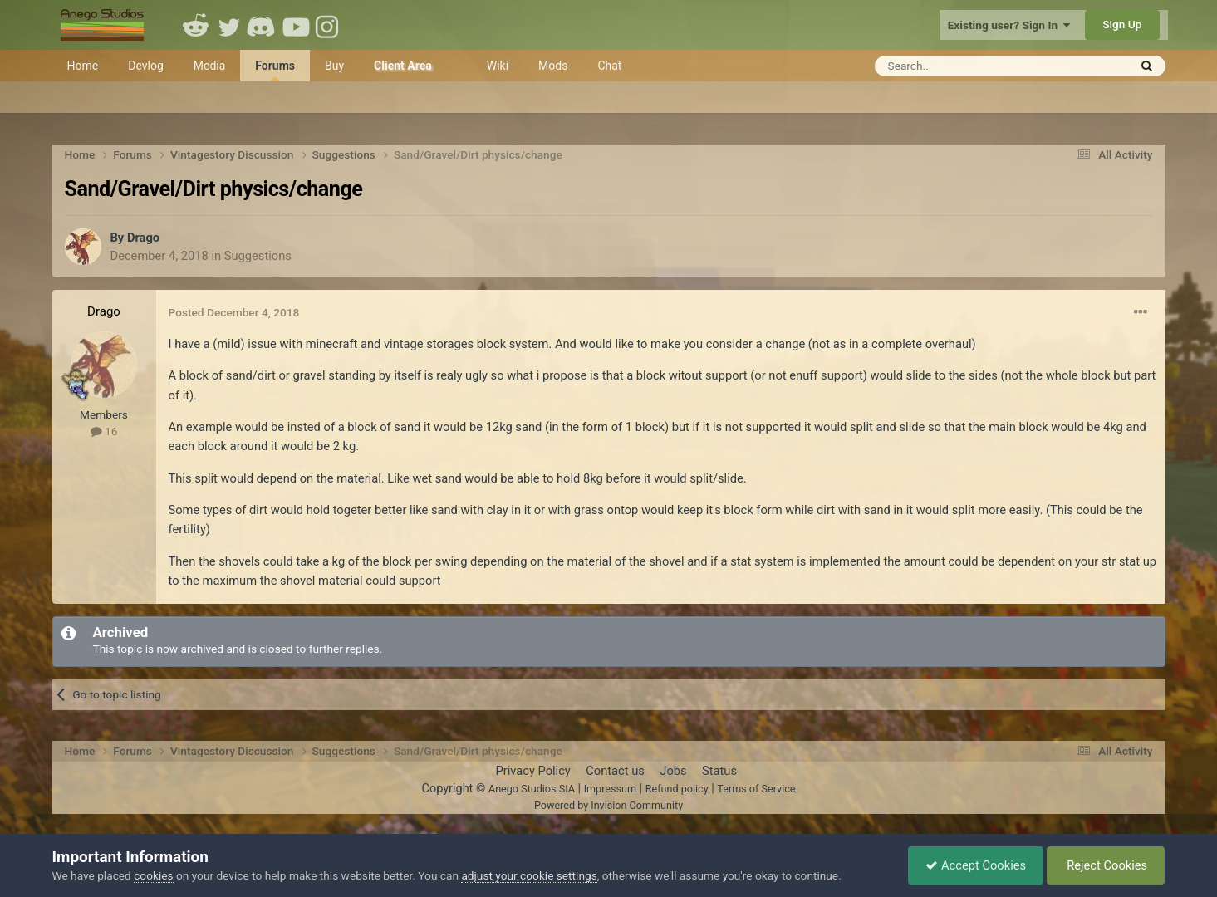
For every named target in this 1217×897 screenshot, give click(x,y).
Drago (143, 237)
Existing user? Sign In (1009, 25)
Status (719, 770)
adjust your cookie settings (528, 875)
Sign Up (1121, 24)
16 (104, 431)
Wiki (497, 65)
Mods (552, 65)
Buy (334, 65)
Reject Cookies (1106, 865)
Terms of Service (756, 788)
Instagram (329, 25)
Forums (275, 70)
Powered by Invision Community (608, 805)
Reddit (196, 25)
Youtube (295, 25)
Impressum (610, 788)
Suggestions (258, 255)
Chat (609, 65)
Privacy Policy (532, 770)
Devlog (146, 65)
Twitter (229, 25)
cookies (153, 875)
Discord (262, 25)
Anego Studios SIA (531, 788)
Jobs (673, 770)
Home (83, 65)
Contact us (615, 770)
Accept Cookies (975, 865)
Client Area (403, 65)
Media (210, 65)
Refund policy (677, 788)
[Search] (961, 66)
